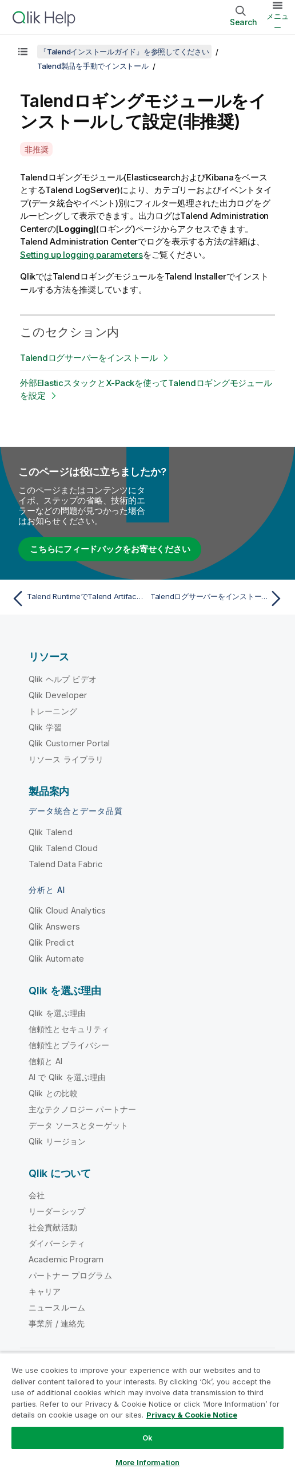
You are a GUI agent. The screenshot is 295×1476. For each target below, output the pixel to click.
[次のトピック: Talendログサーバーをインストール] (218, 598)
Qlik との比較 (53, 1093)
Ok (147, 1437)
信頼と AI (45, 1061)
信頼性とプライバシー (69, 1045)
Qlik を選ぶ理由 (57, 1013)
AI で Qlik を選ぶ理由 (67, 1077)
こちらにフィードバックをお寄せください (110, 549)
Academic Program (66, 1259)
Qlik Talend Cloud (63, 848)
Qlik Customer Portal (69, 743)
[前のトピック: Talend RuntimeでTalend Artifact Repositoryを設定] (77, 598)
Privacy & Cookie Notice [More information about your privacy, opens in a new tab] (191, 1414)
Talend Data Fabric (65, 864)
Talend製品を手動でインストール (93, 65)
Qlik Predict (51, 942)
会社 (37, 1195)
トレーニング (53, 711)
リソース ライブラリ (66, 759)
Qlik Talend (51, 832)
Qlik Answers (54, 926)
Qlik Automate (56, 958)
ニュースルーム (57, 1307)
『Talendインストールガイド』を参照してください (124, 51)
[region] (147, 1414)
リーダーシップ (57, 1211)
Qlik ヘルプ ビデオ (63, 679)
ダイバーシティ (57, 1243)
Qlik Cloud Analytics (67, 910)
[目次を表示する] (22, 51)
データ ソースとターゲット (78, 1125)
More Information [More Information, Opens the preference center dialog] (147, 1462)
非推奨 (36, 149)
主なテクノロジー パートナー (82, 1109)
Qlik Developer (58, 695)
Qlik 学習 (45, 727)
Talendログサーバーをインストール (88, 357)
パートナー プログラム (70, 1275)
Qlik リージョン (57, 1141)
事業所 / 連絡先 (57, 1323)
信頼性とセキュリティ (69, 1029)
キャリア (45, 1291)
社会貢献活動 (53, 1227)
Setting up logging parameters (81, 254)
